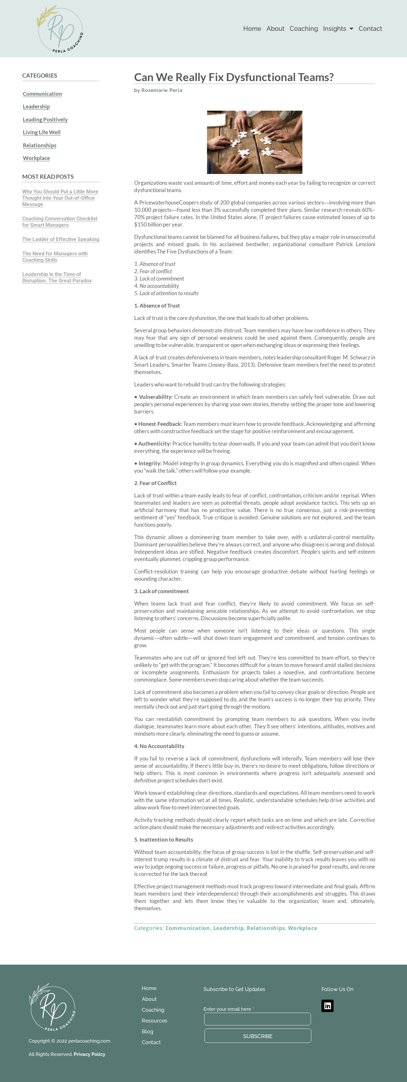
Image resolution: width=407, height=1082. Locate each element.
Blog (147, 1032)
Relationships (39, 140)
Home (252, 28)
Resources (154, 1021)
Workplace (36, 152)
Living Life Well (42, 128)
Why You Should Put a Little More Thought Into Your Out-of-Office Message (60, 191)
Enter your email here (229, 1009)
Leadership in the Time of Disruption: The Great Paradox (57, 271)
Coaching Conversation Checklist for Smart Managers (59, 215)
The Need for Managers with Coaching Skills (55, 250)
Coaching (304, 28)
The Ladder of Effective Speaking (60, 233)
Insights (338, 28)
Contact (370, 28)
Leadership (36, 105)
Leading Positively (45, 117)
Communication (42, 93)
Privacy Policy (89, 1054)
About (275, 28)
